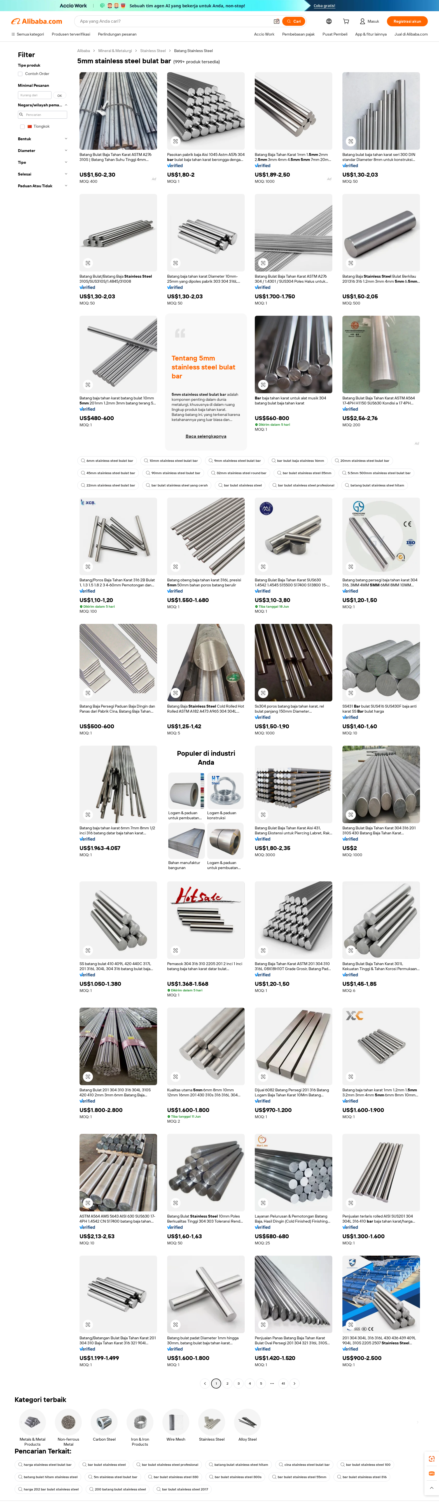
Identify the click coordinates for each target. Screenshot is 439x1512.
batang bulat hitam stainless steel (48, 1477)
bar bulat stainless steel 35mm (304, 473)
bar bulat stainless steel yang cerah (177, 485)
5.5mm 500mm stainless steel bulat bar (376, 473)
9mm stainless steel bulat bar (235, 460)
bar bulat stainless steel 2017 (182, 1489)
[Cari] (293, 21)
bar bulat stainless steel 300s (235, 1477)
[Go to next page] (294, 1383)
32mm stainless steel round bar (239, 473)
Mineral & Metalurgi (115, 50)
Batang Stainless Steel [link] (193, 50)
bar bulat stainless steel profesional (303, 485)
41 (283, 1383)
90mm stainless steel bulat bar (173, 473)
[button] (276, 21)
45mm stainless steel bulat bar (108, 473)
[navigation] (43, 718)
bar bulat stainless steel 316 (362, 1477)
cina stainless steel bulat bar (304, 1464)
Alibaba (83, 50)
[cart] (347, 22)
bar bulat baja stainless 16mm (298, 460)
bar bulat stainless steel (240, 485)
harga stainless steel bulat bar (45, 1464)
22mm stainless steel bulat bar (108, 485)
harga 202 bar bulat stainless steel (48, 1489)
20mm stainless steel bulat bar (362, 460)
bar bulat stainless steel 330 (173, 1477)
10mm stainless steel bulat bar (171, 460)
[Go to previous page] (205, 1383)
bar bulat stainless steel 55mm (299, 1477)
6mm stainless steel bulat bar (107, 460)
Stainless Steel (153, 50)
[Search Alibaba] (174, 21)
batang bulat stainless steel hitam (374, 485)
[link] (431, 1459)
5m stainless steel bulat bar (112, 1477)
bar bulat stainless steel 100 (365, 1464)
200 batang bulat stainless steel (117, 1489)
